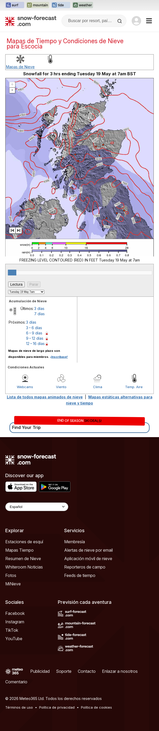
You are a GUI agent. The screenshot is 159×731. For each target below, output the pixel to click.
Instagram (14, 621)
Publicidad (40, 671)
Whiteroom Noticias (24, 567)
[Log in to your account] (136, 21)
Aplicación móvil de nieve (88, 558)
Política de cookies (96, 707)
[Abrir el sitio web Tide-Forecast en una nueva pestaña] (60, 5)
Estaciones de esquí (24, 541)
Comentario (16, 681)
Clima (97, 387)
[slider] (12, 272)
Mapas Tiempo (19, 550)
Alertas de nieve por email (88, 550)
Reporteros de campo (84, 567)
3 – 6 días (34, 327)
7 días (39, 314)
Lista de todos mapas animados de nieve (45, 397)
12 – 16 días (35, 343)
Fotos (10, 575)
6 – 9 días (34, 333)
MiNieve (13, 583)
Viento (61, 387)
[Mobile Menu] (149, 21)
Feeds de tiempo (79, 575)
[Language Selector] (36, 506)
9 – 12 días (34, 338)
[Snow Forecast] (30, 21)
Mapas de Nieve (20, 67)
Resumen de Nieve (23, 558)
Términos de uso (19, 707)
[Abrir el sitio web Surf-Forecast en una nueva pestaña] (14, 5)
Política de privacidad (57, 707)
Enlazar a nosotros (120, 671)
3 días (39, 308)
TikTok (11, 630)
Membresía (74, 541)
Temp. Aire (134, 387)
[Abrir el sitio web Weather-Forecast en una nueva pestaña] (82, 5)
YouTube (13, 638)
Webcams (25, 387)
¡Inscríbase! (59, 357)
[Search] (120, 21)
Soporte (63, 671)
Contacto (87, 671)
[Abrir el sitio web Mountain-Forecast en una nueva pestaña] (37, 5)
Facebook (15, 613)
